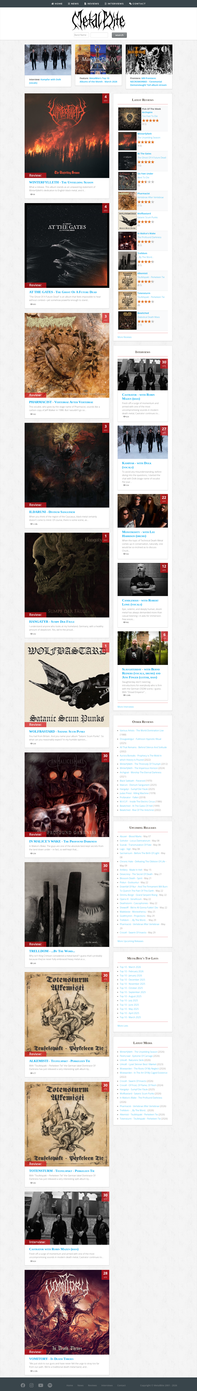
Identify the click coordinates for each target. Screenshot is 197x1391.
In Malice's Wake (146, 233)
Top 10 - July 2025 (129, 1000)
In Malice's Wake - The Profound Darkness (141, 1097)
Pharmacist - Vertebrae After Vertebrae (139, 924)
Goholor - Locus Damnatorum (135, 840)
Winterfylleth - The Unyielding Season (138, 1051)
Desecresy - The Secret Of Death (136, 874)
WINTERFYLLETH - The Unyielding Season (61, 182)
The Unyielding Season (148, 137)
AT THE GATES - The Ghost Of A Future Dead (63, 292)
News (73, 3)
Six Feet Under (145, 173)
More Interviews (126, 706)
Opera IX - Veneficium (131, 899)
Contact (137, 3)
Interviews (114, 3)
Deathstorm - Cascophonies (134, 903)
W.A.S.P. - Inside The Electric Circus (137, 801)
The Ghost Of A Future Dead (151, 157)
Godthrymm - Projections (132, 915)
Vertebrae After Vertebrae (150, 197)
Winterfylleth (144, 133)
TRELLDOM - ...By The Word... (52, 951)
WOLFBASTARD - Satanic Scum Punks (57, 731)
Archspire (147, 112)
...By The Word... (145, 257)
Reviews (91, 3)
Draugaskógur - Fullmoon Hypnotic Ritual (140, 738)
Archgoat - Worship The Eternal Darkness (140, 772)
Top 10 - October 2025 (131, 987)
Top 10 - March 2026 (130, 966)
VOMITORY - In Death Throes (51, 1359)
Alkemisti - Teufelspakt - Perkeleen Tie (139, 1114)
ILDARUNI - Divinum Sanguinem (52, 512)
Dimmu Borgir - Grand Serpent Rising (138, 894)
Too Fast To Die (150, 116)
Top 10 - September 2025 (133, 992)
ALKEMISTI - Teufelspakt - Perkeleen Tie (59, 1061)
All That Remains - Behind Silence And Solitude (143, 747)
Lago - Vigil (125, 848)
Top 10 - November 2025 (132, 983)
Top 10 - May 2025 (129, 1008)
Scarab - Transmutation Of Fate (135, 844)
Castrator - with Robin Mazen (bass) (138, 396)
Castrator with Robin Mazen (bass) (53, 1249)
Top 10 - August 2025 (131, 996)
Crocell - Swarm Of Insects (133, 932)
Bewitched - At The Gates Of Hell (136, 805)
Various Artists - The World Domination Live (142, 730)
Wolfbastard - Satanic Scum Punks (137, 1093)
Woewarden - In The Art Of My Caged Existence (143, 1072)
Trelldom (142, 253)
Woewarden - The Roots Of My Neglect (139, 1068)
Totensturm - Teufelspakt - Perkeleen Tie (140, 1118)
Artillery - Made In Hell (131, 869)
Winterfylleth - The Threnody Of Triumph (140, 763)
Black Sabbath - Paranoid (132, 780)
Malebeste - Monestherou (133, 911)
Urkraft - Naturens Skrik (132, 1060)
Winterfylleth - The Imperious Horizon (139, 768)
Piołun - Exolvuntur (129, 882)
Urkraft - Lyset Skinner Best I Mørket (138, 1064)
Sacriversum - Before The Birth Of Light (139, 853)
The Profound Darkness (149, 237)
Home (56, 3)
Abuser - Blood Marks (131, 836)
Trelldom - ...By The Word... (133, 919)
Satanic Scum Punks (147, 217)
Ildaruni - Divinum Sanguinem (135, 784)
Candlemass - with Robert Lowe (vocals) (140, 602)
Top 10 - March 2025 (130, 1017)
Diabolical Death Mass (148, 317)
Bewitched (143, 313)
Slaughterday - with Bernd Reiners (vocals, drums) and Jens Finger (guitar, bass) (141, 673)
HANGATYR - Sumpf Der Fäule (51, 621)
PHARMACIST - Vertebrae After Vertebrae (61, 402)
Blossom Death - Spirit (131, 878)
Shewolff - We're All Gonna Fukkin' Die (139, 907)
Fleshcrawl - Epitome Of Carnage (136, 1055)
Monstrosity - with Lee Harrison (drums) (138, 534)
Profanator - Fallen (129, 797)
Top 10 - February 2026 (132, 971)
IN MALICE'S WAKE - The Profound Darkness (63, 841)
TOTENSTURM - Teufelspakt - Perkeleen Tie (61, 1171)
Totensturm (143, 293)
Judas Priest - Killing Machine (134, 793)
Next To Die (143, 177)
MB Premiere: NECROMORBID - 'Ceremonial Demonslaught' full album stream (148, 81)
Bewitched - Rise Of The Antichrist (137, 809)
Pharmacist (143, 193)
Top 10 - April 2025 (129, 1013)
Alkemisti (142, 273)
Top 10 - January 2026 (131, 975)
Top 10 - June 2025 (129, 1004)
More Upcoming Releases (130, 941)
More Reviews (125, 337)
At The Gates (144, 153)
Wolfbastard (144, 213)
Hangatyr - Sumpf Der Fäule (134, 788)
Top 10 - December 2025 (132, 979)
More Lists (123, 1025)
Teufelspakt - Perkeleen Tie (151, 277)
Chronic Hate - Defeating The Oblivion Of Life (142, 861)
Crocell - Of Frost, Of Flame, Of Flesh (138, 1085)
